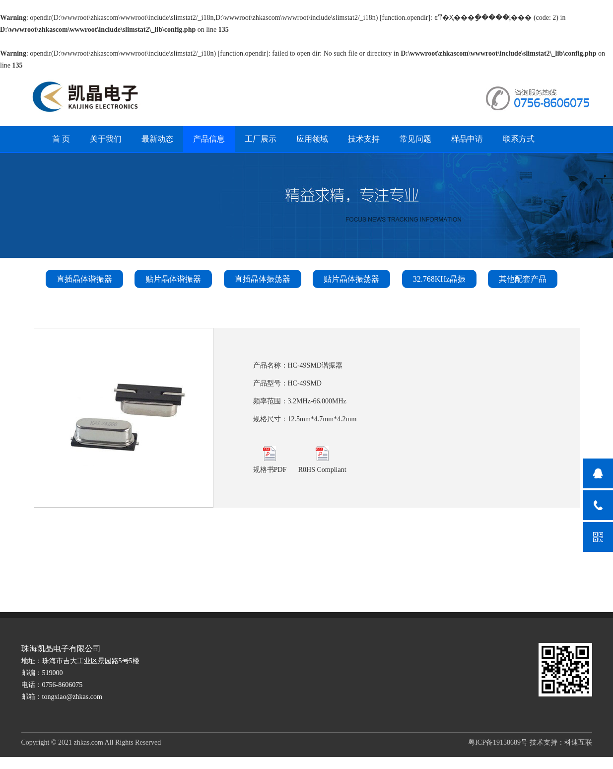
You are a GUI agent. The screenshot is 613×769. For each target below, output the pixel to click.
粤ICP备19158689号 (498, 742)
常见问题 (415, 139)
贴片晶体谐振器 (173, 279)
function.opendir (405, 17)
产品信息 (209, 139)
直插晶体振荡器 (262, 279)
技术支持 (364, 139)
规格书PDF (270, 459)
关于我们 (106, 139)
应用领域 (312, 139)
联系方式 (519, 139)
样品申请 (467, 139)
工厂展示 (260, 139)
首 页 (61, 139)
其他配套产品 (522, 279)
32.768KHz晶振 (439, 279)
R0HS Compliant (322, 459)
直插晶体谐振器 (84, 279)
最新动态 (157, 139)
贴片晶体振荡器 (351, 279)
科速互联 (578, 742)
